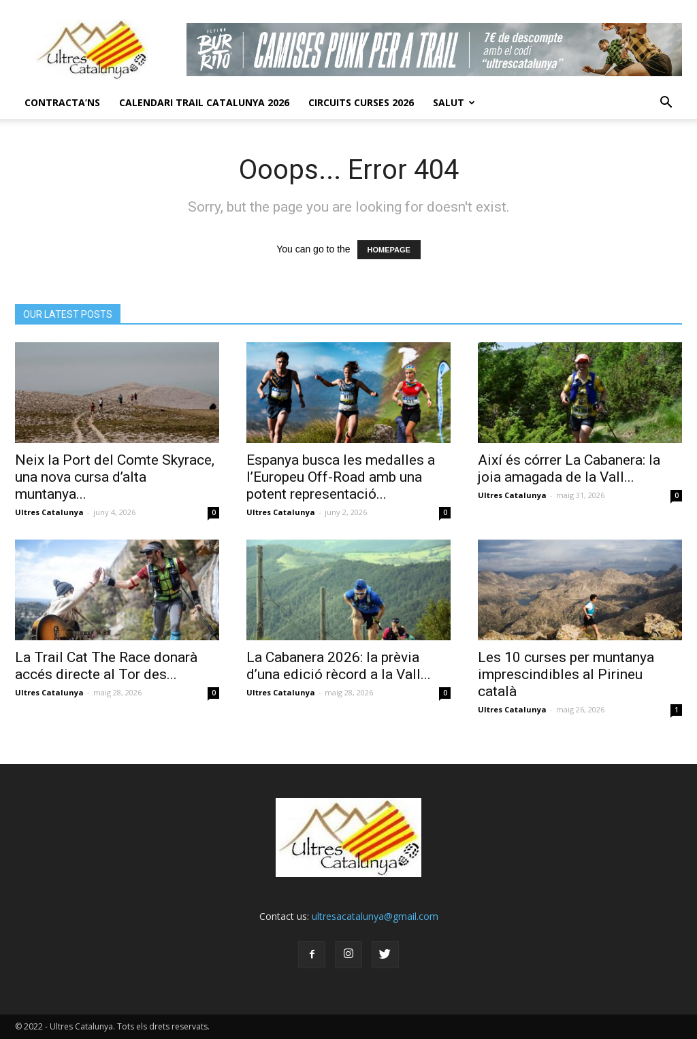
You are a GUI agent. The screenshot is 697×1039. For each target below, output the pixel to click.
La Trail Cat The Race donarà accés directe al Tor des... (106, 665)
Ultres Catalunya (49, 512)
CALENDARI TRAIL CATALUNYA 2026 (204, 102)
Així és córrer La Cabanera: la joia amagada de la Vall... (569, 468)
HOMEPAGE (389, 250)
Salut (454, 102)
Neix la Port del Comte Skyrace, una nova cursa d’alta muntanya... (114, 477)
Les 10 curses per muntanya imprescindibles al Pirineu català (566, 674)
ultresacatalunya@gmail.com (375, 916)
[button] (665, 102)
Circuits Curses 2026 (361, 102)
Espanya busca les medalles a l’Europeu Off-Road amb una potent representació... (340, 477)
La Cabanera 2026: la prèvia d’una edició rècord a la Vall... (338, 665)
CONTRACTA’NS (62, 102)
